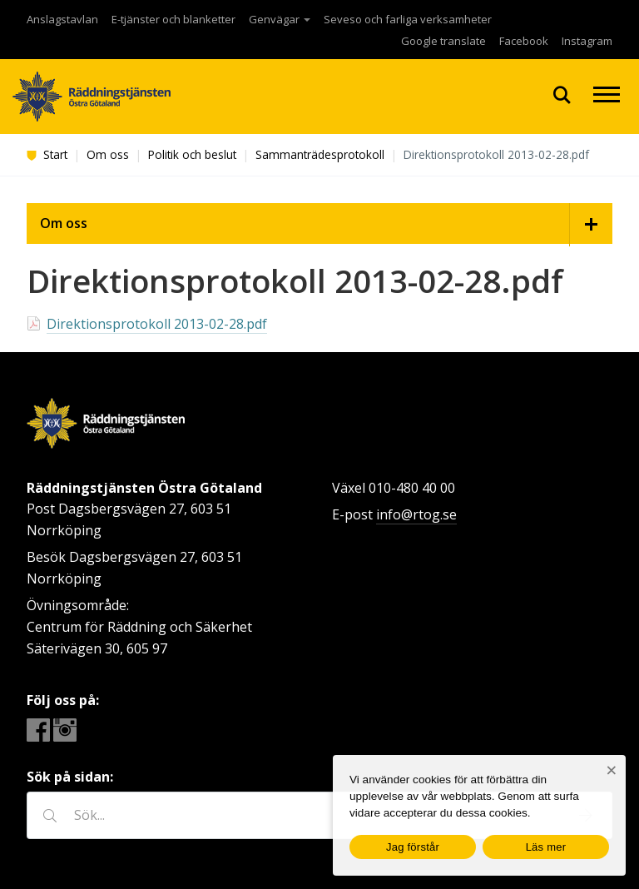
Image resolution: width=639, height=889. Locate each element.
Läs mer (546, 847)
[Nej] (611, 770)
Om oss (108, 154)
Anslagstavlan (62, 19)
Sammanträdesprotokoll (319, 154)
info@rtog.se (416, 514)
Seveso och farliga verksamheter (408, 19)
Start (47, 154)
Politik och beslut (192, 154)
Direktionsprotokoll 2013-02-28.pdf (157, 324)
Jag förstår (412, 847)
